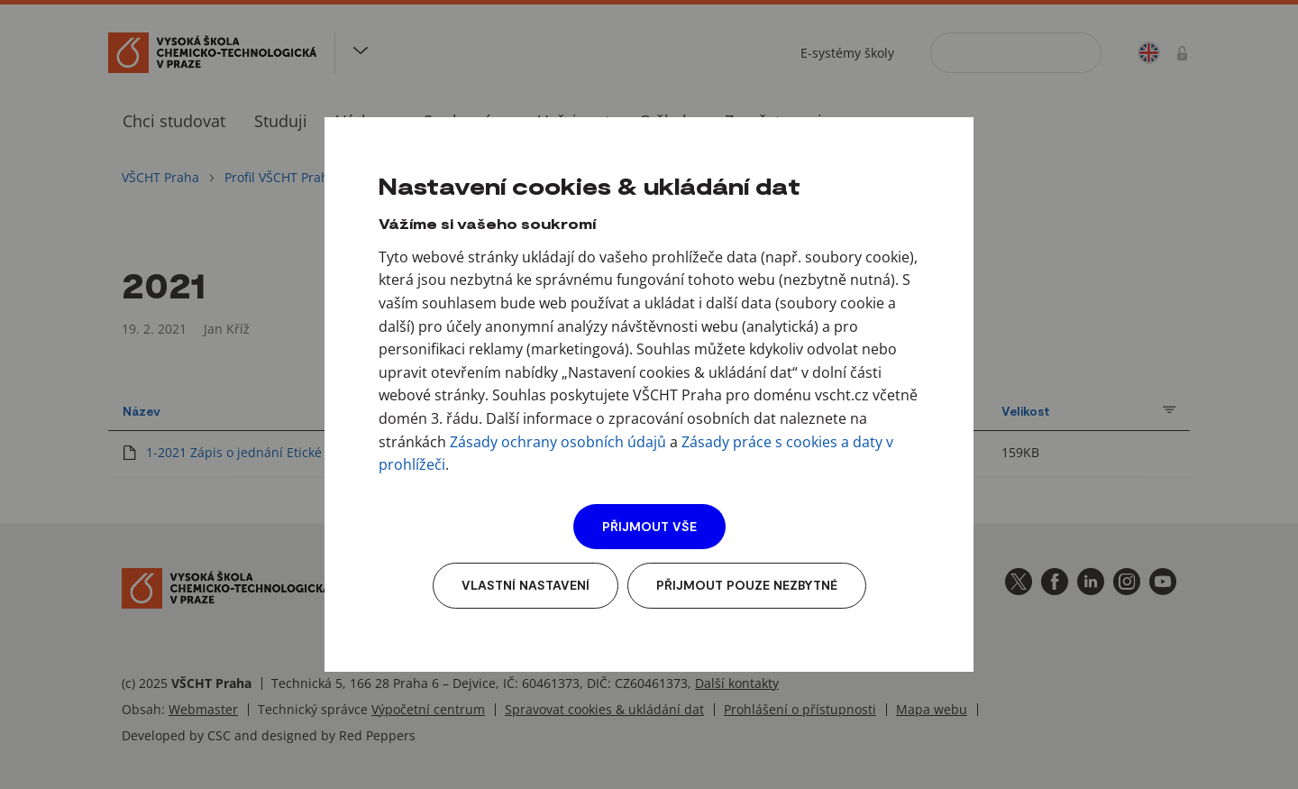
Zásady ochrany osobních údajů (558, 442)
